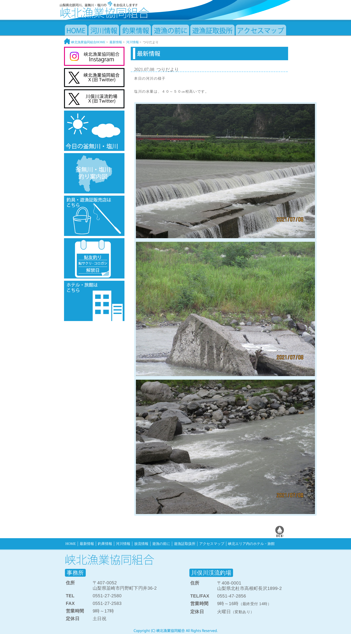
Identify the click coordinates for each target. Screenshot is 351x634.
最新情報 (115, 42)
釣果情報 (105, 544)
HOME (70, 544)
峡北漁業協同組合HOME (84, 42)
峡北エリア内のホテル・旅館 (251, 544)
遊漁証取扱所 (184, 544)
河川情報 (132, 42)
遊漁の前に (161, 544)
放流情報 (141, 544)
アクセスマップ (211, 544)
